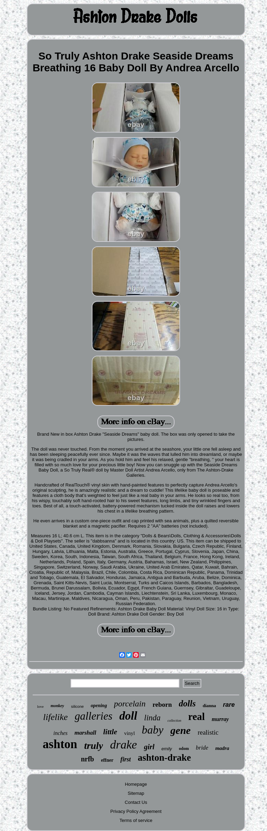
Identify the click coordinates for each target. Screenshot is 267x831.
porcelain (130, 703)
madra (222, 748)
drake (123, 744)
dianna (209, 705)
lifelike (55, 717)
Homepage (136, 784)
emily (166, 748)
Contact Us (136, 802)
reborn (162, 704)
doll (128, 716)
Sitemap (136, 793)
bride (202, 747)
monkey (57, 705)
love (40, 706)
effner (107, 760)
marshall (85, 732)
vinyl (129, 733)
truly (93, 745)
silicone (77, 706)
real (196, 716)
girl (149, 747)
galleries (94, 716)
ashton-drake (164, 757)
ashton (60, 744)
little (110, 731)
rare (229, 704)
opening (99, 705)
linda (152, 717)
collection (174, 720)
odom (184, 748)
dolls (187, 703)
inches (60, 733)
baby (152, 729)
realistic (207, 732)
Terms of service (136, 820)
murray (220, 719)
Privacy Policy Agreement (135, 811)
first (125, 759)
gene (180, 730)
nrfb (87, 759)
